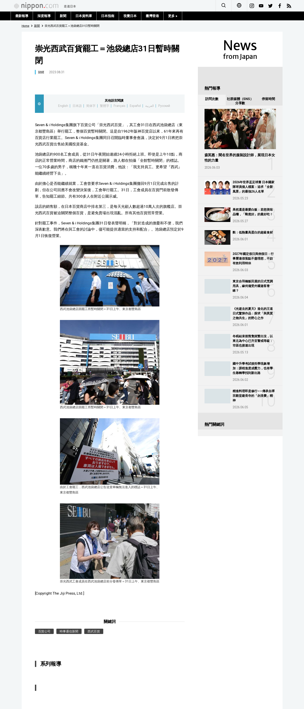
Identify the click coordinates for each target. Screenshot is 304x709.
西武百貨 (94, 631)
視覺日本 (130, 16)
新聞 (63, 16)
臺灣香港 (152, 16)
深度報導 (44, 16)
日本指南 (107, 16)
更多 (173, 16)
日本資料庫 (83, 16)
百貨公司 (44, 631)
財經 (41, 72)
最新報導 (22, 16)
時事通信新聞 (69, 631)
